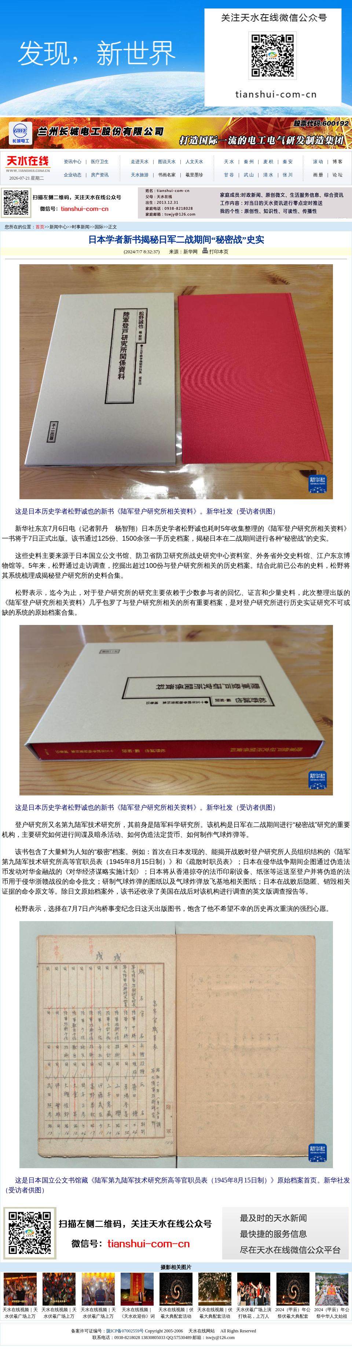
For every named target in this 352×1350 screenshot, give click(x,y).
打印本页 (215, 251)
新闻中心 (58, 226)
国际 (99, 226)
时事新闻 (80, 226)
